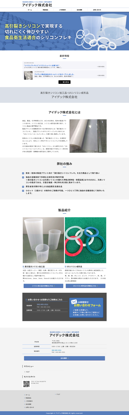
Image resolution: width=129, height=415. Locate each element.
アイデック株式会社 (62, 413)
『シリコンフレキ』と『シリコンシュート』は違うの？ (41, 65)
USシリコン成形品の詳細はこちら (84, 286)
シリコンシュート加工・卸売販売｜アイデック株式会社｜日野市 (37, 4)
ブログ (28, 372)
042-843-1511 (42, 304)
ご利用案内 (62, 10)
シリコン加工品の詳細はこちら (42, 286)
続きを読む (101, 66)
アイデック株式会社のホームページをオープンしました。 (54, 74)
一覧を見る (65, 82)
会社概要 (79, 10)
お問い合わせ (97, 10)
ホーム (30, 10)
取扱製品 (45, 10)
